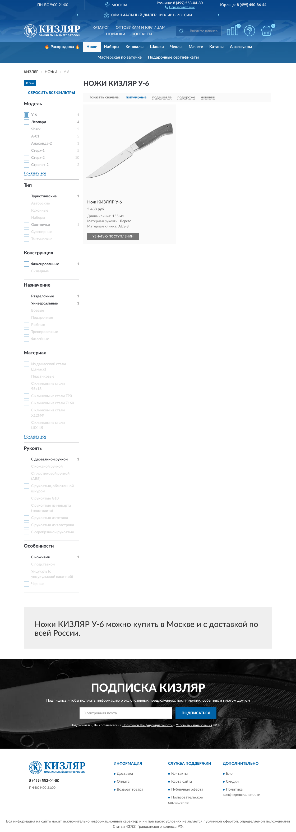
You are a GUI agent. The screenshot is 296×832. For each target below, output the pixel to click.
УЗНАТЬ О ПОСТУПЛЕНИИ (112, 236)
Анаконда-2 (41, 143)
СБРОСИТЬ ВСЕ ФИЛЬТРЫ (51, 93)
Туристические (44, 196)
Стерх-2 (38, 158)
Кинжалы (135, 47)
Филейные (40, 339)
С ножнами (40, 557)
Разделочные (42, 296)
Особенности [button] (39, 546)
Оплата (123, 782)
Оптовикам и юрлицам (140, 28)
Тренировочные (44, 332)
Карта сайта (181, 782)
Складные (40, 271)
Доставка (125, 774)
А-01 (35, 136)
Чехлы (176, 47)
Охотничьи (40, 225)
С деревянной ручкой (49, 459)
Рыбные (38, 325)
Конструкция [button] (38, 253)
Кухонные (39, 210)
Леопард (38, 122)
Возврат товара (130, 790)
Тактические (41, 239)
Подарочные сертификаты (173, 57)
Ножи (92, 47)
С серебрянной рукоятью (52, 532)
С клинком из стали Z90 (51, 396)
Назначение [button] (37, 285)
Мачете (196, 47)
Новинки (115, 34)
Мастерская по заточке (120, 57)
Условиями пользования (194, 725)
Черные (37, 584)
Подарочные (42, 318)
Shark (35, 129)
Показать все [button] (35, 173)
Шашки (157, 47)
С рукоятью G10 (45, 498)
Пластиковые (42, 376)
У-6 (34, 115)
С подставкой (43, 564)
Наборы (111, 47)
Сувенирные (41, 232)
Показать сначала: (104, 97)
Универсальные (44, 303)
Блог (230, 774)
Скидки (232, 782)
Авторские (40, 203)
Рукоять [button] (33, 448)
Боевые (37, 310)
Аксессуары (241, 47)
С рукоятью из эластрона (52, 525)
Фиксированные (45, 264)
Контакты (142, 34)
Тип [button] (28, 185)
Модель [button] (33, 104)
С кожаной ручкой (47, 466)
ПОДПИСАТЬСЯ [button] (196, 713)
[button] (180, 6)
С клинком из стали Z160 (52, 403)
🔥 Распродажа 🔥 (62, 47)
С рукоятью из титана (49, 518)
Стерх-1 (38, 151)
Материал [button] (35, 353)
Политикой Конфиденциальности (147, 725)
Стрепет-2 (40, 165)
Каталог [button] (100, 28)
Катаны (216, 47)
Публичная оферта (187, 790)
